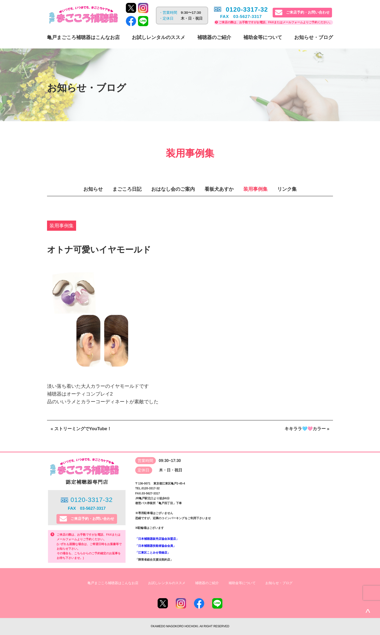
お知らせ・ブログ (313, 37)
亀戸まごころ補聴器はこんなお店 (83, 37)
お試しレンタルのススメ (158, 37)
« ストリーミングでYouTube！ (81, 428)
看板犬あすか (219, 189)
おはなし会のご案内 (173, 189)
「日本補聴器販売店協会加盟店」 (157, 538)
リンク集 (287, 189)
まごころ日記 (127, 189)
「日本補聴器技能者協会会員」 (155, 546)
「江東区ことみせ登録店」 (152, 552)
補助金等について (262, 37)
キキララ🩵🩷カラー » (307, 428)
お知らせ (93, 189)
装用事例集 (255, 189)
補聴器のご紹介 (214, 37)
